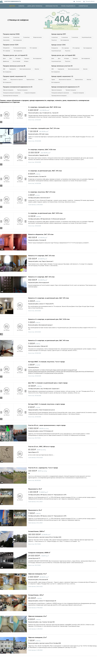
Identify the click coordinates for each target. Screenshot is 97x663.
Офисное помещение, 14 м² (37, 623)
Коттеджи (21, 59)
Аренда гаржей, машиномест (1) (63, 82)
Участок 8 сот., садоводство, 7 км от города (43, 475)
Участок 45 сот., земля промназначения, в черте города (47, 432)
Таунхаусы (31, 59)
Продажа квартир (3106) (12, 34)
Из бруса (5, 66)
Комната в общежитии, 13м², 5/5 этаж (40, 241)
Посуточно (69, 40)
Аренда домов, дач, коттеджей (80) (64, 59)
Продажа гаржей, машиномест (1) (15, 82)
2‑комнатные (18, 37)
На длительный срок (57, 40)
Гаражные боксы (34, 85)
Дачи (12, 59)
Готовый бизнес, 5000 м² (36, 538)
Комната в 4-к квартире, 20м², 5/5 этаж (41, 262)
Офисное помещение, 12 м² (37, 644)
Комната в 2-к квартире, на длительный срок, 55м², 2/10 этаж (49, 326)
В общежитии (6, 48)
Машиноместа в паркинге (18, 85)
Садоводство (14, 74)
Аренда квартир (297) (59, 34)
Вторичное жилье (7, 40)
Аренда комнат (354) (59, 45)
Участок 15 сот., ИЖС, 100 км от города (41, 453)
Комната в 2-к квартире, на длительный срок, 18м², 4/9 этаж (48, 347)
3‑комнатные (29, 37)
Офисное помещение (8, 96)
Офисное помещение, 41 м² (37, 581)
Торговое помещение (25, 96)
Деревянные (20, 62)
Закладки (77, 1)
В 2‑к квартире (37, 48)
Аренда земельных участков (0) (63, 71)
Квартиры (12, 6)
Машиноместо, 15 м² (35, 496)
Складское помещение (32, 99)
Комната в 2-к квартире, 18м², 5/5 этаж (41, 284)
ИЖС (4, 74)
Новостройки (20, 40)
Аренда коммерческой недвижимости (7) (67, 93)
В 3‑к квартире (7, 51)
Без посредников (33, 40)
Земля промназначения (28, 74)
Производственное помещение (11, 102)
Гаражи (5, 85)
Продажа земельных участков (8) (15, 71)
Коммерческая (83, 6)
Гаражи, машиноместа (68, 6)
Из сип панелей (32, 62)
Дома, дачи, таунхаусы (35, 6)
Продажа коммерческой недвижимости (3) (19, 93)
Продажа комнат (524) (11, 45)
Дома (4, 59)
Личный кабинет (89, 1)
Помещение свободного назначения (12, 99)
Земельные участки (52, 6)
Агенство (41, 74)
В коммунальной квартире (21, 48)
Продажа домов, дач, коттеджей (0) (16, 56)
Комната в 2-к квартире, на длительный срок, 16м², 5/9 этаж (48, 305)
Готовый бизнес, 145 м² (36, 602)
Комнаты (21, 6)
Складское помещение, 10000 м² (39, 559)
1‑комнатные (6, 37)
